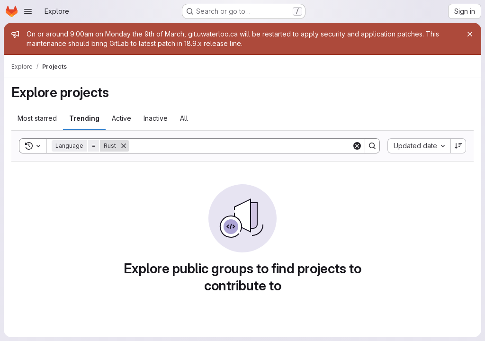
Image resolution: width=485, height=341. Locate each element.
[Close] (470, 34)
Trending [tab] (84, 118)
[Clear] (357, 146)
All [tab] (184, 118)
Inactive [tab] (156, 118)
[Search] (240, 146)
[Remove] (123, 146)
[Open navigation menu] (28, 11)
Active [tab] (121, 118)
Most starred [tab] (37, 118)
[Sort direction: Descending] (458, 145)
